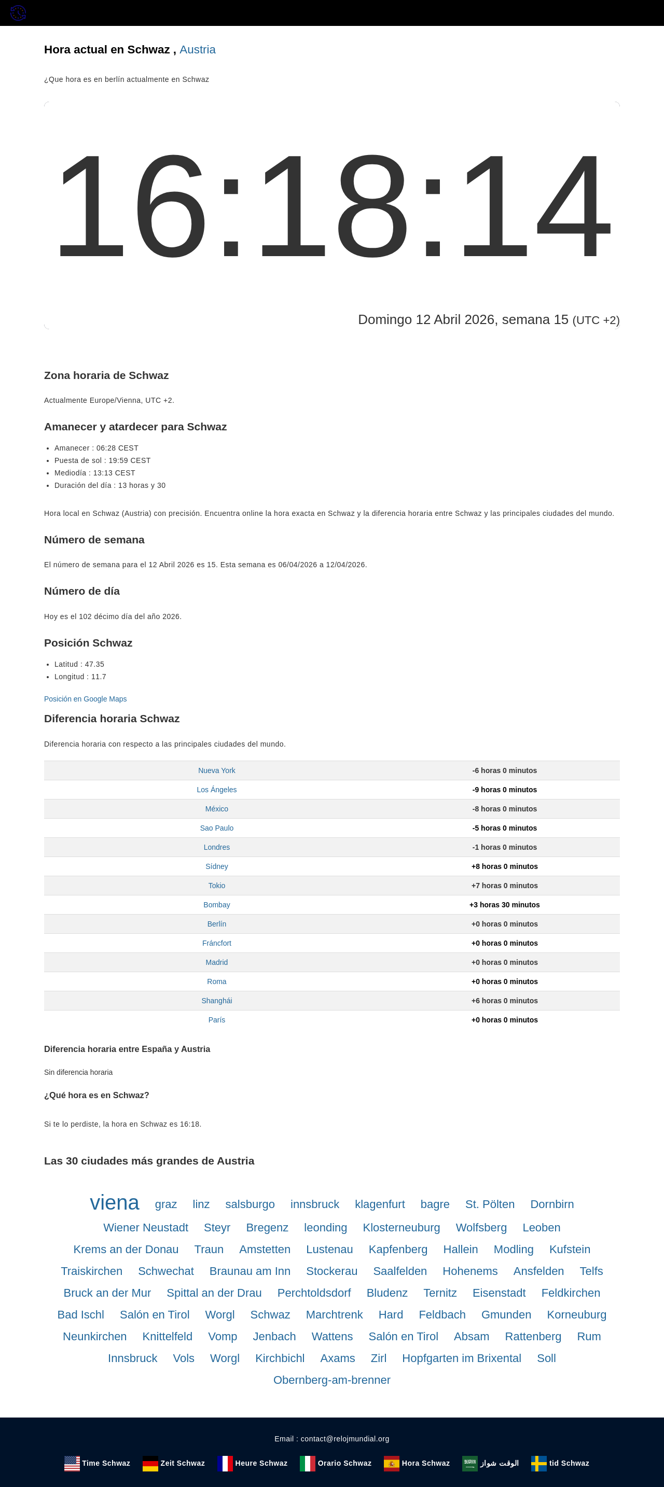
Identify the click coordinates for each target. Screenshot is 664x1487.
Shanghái (216, 1001)
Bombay (216, 905)
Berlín (217, 924)
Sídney (216, 866)
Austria (197, 49)
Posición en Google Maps (85, 699)
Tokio (217, 885)
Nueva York (217, 770)
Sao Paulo (217, 828)
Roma (216, 981)
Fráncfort (216, 943)
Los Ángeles (217, 789)
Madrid (217, 962)
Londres (217, 847)
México (216, 809)
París (217, 1020)
